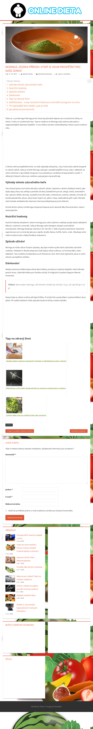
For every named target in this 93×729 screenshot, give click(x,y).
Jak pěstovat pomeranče (21, 109)
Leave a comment (64, 74)
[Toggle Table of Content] (88, 81)
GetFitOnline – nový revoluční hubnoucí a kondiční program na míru (44, 102)
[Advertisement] (46, 147)
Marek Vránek (28, 74)
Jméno (9, 489)
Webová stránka (12, 504)
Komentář (10, 454)
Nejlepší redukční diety (26, 595)
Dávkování (14, 95)
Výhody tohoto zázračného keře (25, 84)
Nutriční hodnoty (18, 88)
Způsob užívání (17, 91)
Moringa (9, 425)
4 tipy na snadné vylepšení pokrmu (20, 431)
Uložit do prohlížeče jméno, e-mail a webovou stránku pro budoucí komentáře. (40, 510)
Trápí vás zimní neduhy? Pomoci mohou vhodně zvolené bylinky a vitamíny (27, 547)
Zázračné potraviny (45, 74)
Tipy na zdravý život (19, 98)
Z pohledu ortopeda (78, 431)
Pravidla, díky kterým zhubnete (29, 567)
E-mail (8, 497)
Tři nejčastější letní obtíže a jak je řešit (28, 105)
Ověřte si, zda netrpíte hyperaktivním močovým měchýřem (27, 607)
